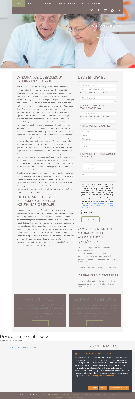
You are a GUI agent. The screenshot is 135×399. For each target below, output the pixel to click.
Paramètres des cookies (119, 388)
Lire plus (40, 323)
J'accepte (93, 388)
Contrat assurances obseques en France (23, 347)
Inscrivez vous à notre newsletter (102, 394)
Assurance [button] (46, 3)
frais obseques (40, 299)
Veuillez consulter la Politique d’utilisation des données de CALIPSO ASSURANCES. (97, 206)
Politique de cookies (80, 394)
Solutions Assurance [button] (91, 3)
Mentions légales (42, 394)
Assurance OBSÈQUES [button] (66, 3)
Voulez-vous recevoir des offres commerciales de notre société (97, 212)
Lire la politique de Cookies (85, 381)
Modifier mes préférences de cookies (67, 397)
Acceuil (20, 3)
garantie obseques (95, 299)
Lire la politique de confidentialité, (101, 375)
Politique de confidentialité (61, 394)
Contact (31, 3)
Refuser (103, 388)
